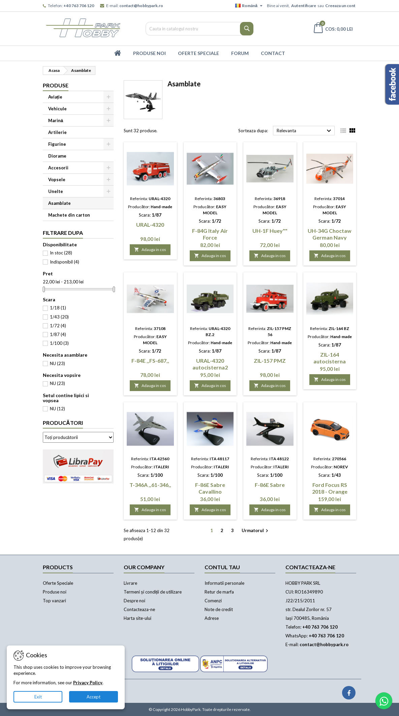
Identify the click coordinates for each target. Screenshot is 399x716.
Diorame (57, 156)
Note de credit (219, 609)
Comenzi (213, 600)
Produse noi (54, 592)
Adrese (212, 618)
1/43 (59, 317)
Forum (240, 53)
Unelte (55, 191)
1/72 (58, 325)
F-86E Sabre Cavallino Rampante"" (210, 491)
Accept (93, 696)
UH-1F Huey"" (269, 230)
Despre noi (134, 600)
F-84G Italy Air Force (210, 234)
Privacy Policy (87, 682)
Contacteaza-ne (139, 609)
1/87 (58, 334)
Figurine (57, 144)
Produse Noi (149, 53)
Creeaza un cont (340, 5)
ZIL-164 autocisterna (329, 357)
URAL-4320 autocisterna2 (210, 363)
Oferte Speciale (198, 53)
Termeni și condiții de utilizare (153, 592)
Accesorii (58, 167)
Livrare (130, 583)
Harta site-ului (137, 618)
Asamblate (59, 203)
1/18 (58, 307)
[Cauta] (199, 28)
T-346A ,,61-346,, (150, 484)
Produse (55, 85)
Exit (38, 696)
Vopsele (56, 179)
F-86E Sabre (270, 484)
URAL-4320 (150, 224)
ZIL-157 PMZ (270, 360)
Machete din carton (69, 215)
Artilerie (57, 132)
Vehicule (57, 108)
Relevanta (305, 131)
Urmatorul (256, 531)
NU (57, 363)
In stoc (61, 252)
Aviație (55, 97)
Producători (63, 422)
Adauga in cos (150, 249)
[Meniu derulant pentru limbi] (249, 5)
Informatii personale (224, 583)
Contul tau (222, 567)
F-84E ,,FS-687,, (150, 360)
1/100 (59, 343)
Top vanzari (54, 600)
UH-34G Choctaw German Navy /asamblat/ (329, 237)
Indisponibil (64, 262)
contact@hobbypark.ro (141, 5)
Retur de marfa (219, 592)
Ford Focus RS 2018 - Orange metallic (329, 491)
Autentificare (303, 5)
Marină (55, 120)
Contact (273, 53)
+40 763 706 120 (78, 5)
